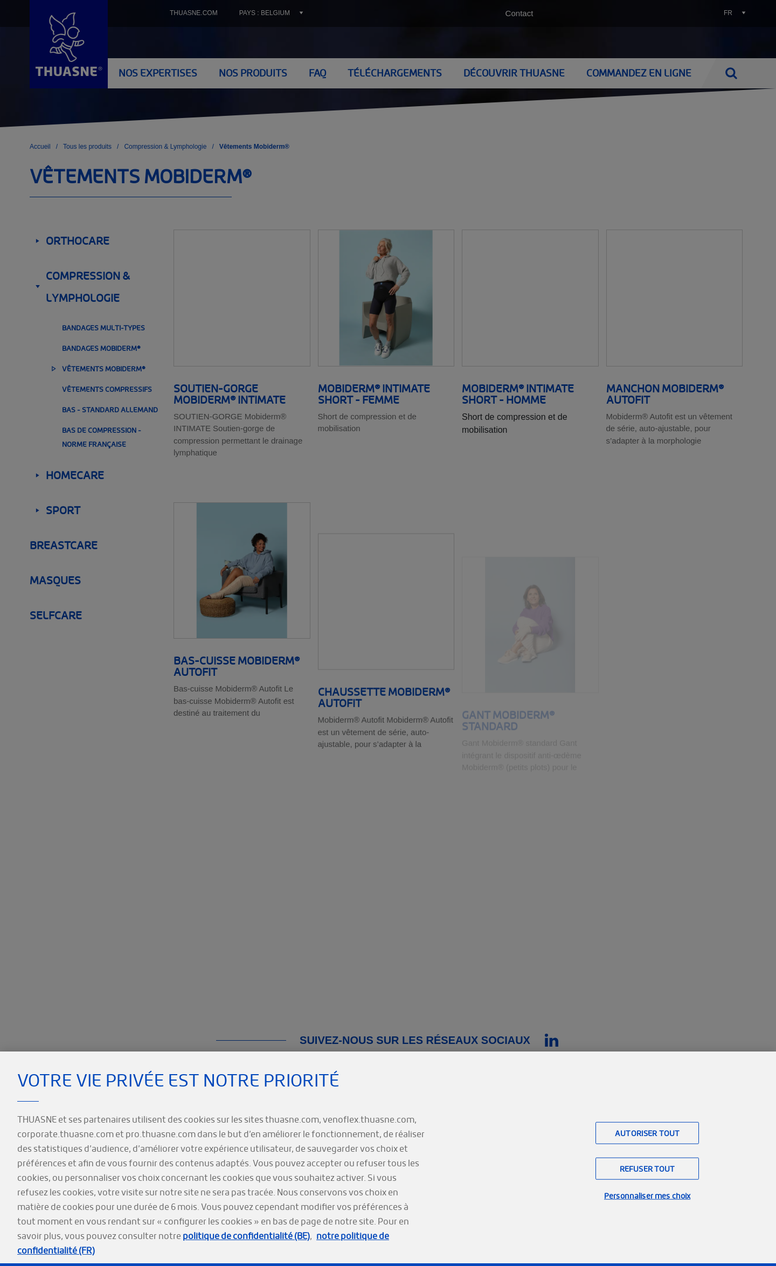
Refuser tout (647, 1169)
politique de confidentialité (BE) (246, 1235)
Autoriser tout (647, 1133)
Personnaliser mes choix (647, 1195)
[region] (388, 1158)
